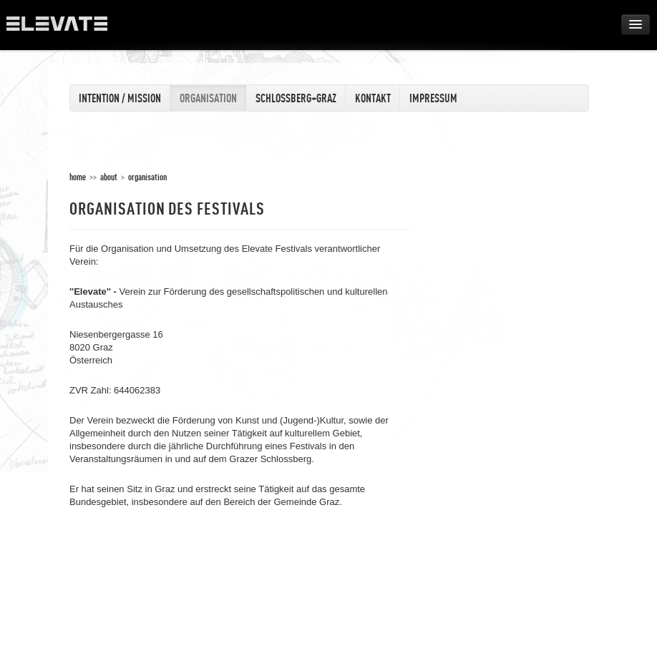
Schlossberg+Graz (296, 98)
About (108, 176)
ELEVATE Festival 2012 (64, 28)
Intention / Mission (120, 98)
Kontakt (373, 98)
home (77, 176)
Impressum (433, 98)
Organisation (208, 98)
